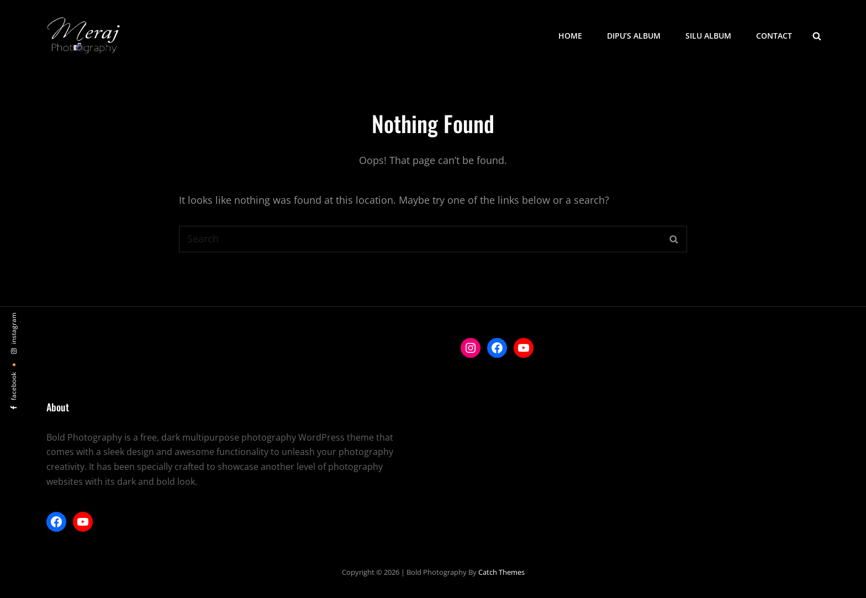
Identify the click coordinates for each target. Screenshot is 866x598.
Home (570, 35)
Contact (774, 35)
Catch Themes (501, 572)
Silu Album (708, 35)
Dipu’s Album (634, 35)
